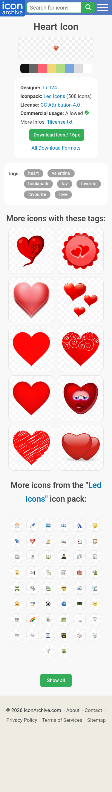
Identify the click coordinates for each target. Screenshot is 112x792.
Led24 (50, 87)
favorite (88, 183)
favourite (37, 194)
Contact (93, 710)
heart (33, 173)
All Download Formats (56, 148)
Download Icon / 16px (56, 135)
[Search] (88, 7)
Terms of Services (62, 720)
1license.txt (60, 122)
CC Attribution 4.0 (60, 105)
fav (65, 183)
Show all (56, 680)
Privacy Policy (21, 720)
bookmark (38, 183)
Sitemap (96, 720)
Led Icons (54, 96)
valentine (61, 173)
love (63, 194)
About (73, 710)
